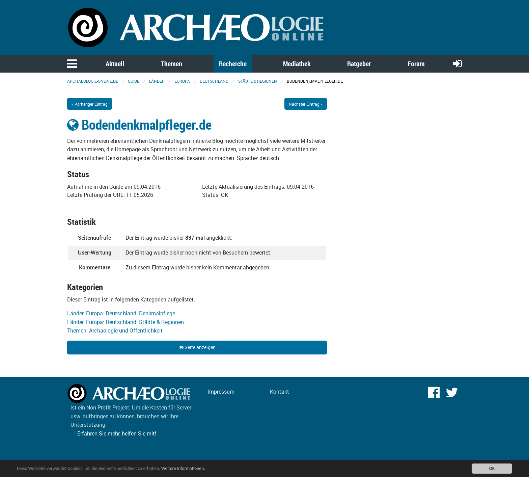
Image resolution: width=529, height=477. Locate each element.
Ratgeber (359, 63)
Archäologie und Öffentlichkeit (126, 330)
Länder (157, 81)
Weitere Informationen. (183, 468)
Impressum (220, 391)
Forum (416, 63)
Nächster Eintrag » (306, 104)
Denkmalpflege (157, 313)
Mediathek (296, 63)
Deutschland (214, 81)
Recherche (233, 63)
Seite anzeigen (197, 347)
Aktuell (115, 63)
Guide (133, 81)
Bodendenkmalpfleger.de (139, 124)
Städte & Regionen (257, 81)
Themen (171, 63)
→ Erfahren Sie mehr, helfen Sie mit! (113, 433)
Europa (182, 81)
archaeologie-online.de (92, 81)
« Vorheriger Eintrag (90, 104)
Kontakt (279, 391)
